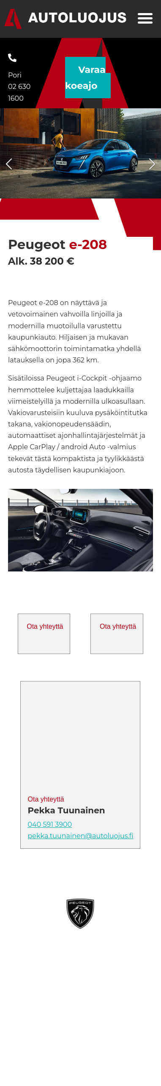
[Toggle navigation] (145, 19)
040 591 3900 (49, 825)
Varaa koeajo (85, 77)
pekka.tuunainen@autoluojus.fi (80, 836)
